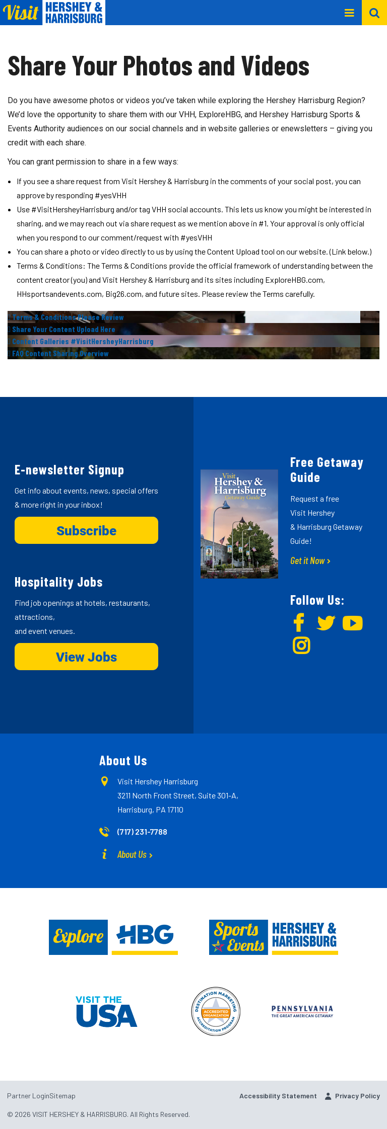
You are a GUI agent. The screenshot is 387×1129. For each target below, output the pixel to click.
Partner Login (28, 1095)
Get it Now (307, 560)
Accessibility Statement (278, 1095)
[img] (193, 317)
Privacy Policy (357, 1095)
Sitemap (62, 1095)
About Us (132, 854)
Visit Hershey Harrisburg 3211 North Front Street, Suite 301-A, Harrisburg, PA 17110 (177, 795)
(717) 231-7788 (142, 831)
